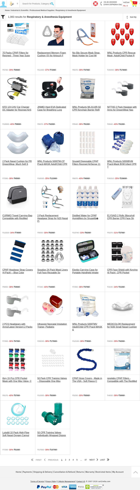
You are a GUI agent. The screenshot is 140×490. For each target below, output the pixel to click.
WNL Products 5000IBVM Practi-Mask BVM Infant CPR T (121, 164)
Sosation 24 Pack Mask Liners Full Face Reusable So (52, 271)
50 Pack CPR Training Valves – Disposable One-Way (52, 379)
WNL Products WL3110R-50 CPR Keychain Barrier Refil (86, 108)
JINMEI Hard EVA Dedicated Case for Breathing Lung (51, 108)
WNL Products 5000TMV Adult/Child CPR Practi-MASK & (87, 327)
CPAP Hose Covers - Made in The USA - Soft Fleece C (87, 379)
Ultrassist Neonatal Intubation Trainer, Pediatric (52, 325)
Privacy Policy (50, 481)
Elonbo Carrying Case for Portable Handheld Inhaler (85, 271)
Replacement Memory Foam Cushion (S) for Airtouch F (51, 54)
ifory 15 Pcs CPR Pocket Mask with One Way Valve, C (16, 379)
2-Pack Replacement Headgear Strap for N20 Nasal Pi (52, 218)
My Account (118, 472)
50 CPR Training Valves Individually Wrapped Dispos (51, 434)
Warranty (90, 472)
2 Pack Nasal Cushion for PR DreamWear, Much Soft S (17, 162)
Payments (27, 472)
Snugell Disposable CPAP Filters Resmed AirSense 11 (86, 162)
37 (86, 460)
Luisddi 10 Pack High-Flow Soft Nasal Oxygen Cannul (15, 434)
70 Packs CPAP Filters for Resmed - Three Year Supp (16, 54)
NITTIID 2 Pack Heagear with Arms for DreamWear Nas (122, 108)
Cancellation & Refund (64, 472)
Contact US (80, 481)
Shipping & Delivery (42, 472)
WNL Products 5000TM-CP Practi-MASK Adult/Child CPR (52, 162)
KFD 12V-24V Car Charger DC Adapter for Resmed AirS (16, 108)
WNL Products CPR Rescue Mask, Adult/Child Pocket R (121, 54)
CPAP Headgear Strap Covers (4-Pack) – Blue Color (17, 271)
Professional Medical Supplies (42, 10)
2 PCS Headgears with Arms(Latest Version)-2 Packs (17, 325)
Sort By (131, 17)
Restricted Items (103, 472)
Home (7, 10)
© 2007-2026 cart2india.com (98, 481)
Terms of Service (37, 481)
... (81, 460)
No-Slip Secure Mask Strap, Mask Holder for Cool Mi (86, 54)
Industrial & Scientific (19, 10)
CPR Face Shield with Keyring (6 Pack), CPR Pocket (122, 271)
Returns (80, 472)
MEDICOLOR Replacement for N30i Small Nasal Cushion (122, 325)
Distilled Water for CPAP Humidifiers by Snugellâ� (85, 217)
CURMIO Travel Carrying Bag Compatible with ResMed (17, 217)
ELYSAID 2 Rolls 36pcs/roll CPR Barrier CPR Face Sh (120, 217)
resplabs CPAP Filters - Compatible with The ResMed (122, 379)
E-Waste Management (66, 481)
